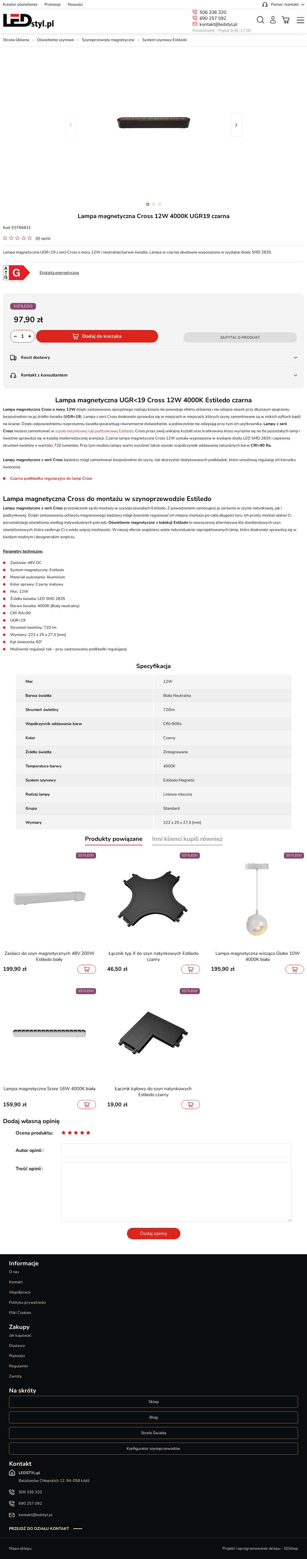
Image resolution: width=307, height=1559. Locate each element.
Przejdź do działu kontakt (39, 1528)
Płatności (17, 1356)
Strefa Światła (153, 1433)
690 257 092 (213, 18)
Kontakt (16, 1282)
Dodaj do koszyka (102, 336)
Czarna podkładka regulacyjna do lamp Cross (51, 478)
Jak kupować (20, 1335)
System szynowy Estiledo (164, 40)
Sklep (154, 1402)
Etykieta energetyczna (59, 272)
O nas (14, 1272)
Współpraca (19, 1292)
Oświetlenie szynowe (55, 40)
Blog (153, 1417)
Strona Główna (16, 40)
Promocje (52, 4)
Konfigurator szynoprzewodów (153, 1448)
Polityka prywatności (27, 1302)
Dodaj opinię (153, 1233)
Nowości (75, 4)
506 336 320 (213, 12)
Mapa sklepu (20, 1548)
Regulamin (18, 1366)
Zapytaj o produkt (240, 337)
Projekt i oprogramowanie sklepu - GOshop (260, 1548)
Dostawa (17, 1345)
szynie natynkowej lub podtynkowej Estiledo (94, 431)
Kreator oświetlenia (20, 4)
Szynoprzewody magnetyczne (108, 40)
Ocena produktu (34, 1133)
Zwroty (15, 1376)
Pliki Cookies (20, 1312)
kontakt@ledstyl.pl (218, 24)
